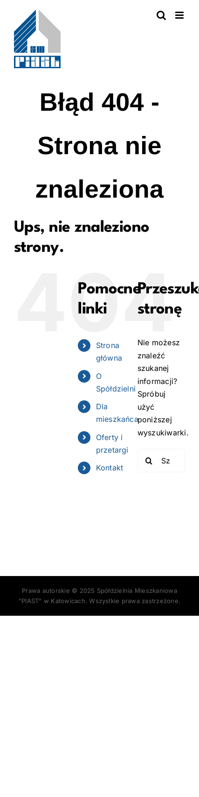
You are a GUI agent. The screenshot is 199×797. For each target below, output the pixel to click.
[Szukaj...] (161, 460)
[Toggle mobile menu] (180, 15)
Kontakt (110, 467)
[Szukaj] (149, 460)
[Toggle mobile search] (161, 15)
